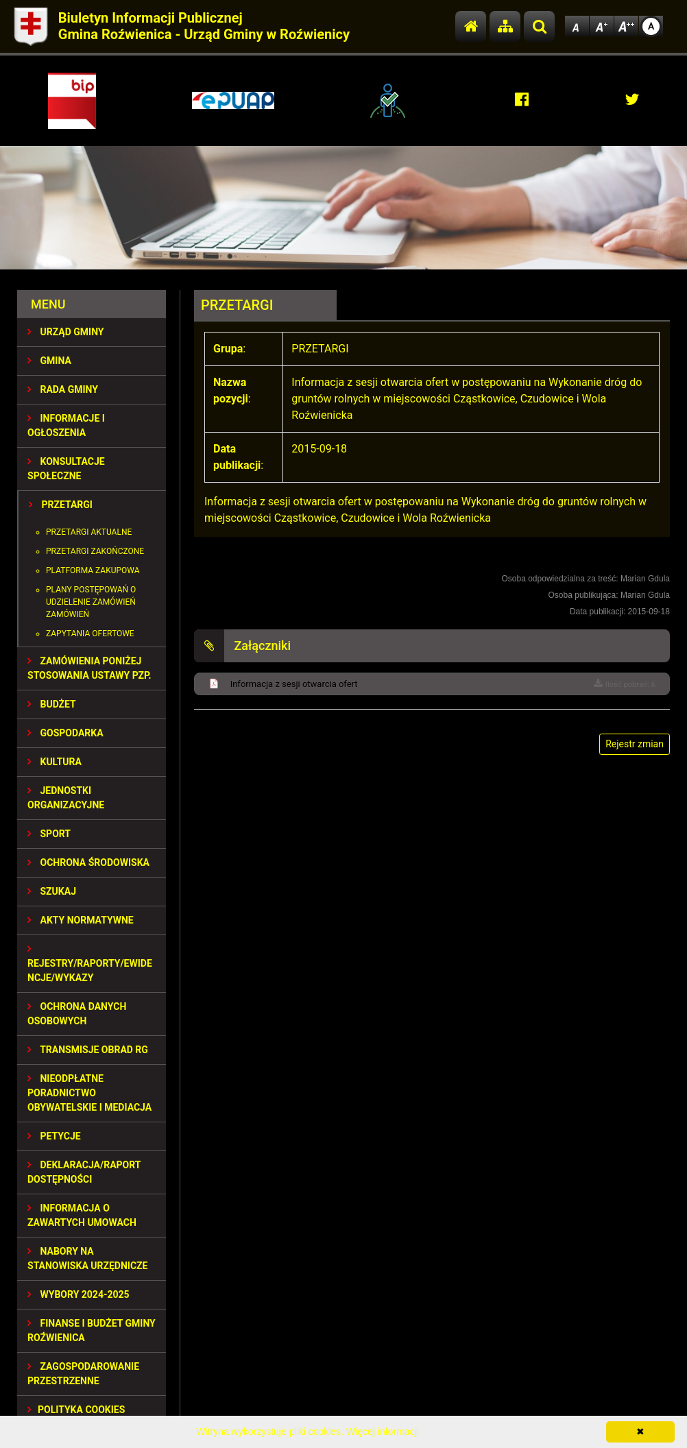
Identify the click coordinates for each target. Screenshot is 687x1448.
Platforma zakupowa (93, 570)
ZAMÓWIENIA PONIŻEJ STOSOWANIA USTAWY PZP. (89, 668)
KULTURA (54, 761)
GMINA (49, 360)
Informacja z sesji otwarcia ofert (294, 684)
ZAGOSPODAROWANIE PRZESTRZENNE (83, 1373)
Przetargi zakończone (95, 551)
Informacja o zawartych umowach (81, 1215)
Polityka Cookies (76, 1409)
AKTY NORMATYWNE (80, 920)
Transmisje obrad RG (87, 1049)
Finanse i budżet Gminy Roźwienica (91, 1330)
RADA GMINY (62, 389)
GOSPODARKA (65, 732)
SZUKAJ (51, 891)
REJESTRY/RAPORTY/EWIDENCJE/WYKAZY (89, 963)
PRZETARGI (61, 504)
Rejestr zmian (634, 743)
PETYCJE (54, 1136)
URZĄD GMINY (65, 331)
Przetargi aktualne (89, 532)
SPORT (49, 833)
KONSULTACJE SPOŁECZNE (66, 468)
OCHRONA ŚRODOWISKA (88, 862)
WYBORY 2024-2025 (78, 1294)
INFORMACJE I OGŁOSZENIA (66, 425)
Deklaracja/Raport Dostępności (84, 1172)
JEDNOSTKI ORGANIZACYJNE (65, 797)
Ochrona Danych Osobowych (76, 1013)
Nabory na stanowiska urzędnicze (87, 1258)
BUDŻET (51, 704)
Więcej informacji (382, 1431)
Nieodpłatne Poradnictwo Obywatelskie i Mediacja (89, 1093)
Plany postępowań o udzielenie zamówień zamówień (91, 602)
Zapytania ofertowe (90, 633)
